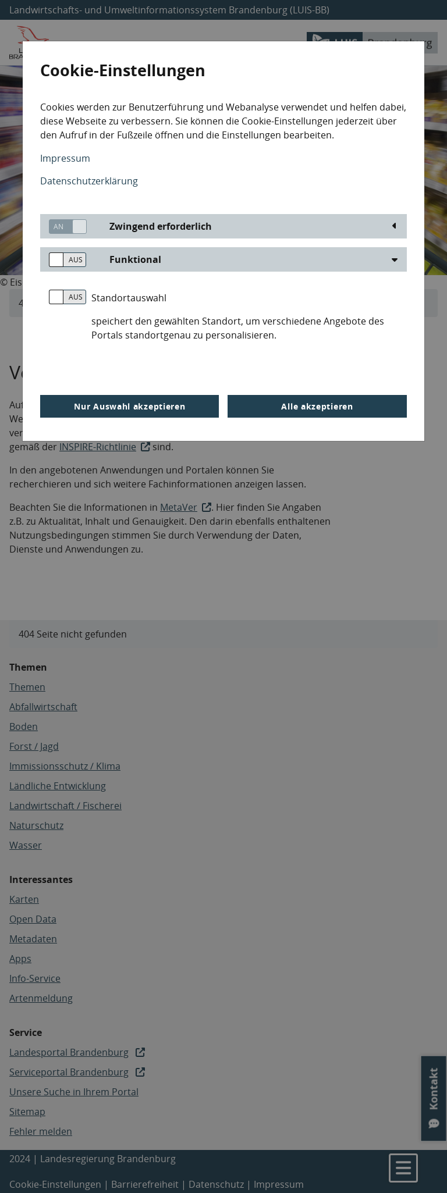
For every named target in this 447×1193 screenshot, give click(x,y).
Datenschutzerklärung (89, 181)
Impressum (65, 158)
